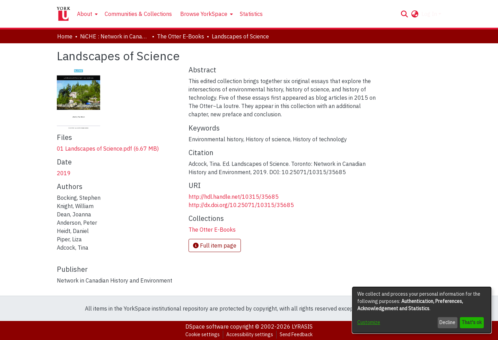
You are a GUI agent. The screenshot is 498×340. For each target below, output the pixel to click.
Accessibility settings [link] (249, 334)
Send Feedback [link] (296, 334)
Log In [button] (429, 13)
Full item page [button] (214, 245)
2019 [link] (64, 173)
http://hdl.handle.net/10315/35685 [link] (234, 196)
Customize (368, 322)
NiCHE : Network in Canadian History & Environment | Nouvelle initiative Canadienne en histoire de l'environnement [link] (114, 36)
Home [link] (64, 36)
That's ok (472, 322)
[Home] (63, 14)
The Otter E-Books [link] (180, 36)
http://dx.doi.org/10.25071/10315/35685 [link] (241, 205)
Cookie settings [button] (202, 334)
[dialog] (421, 310)
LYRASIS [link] (302, 326)
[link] (108, 148)
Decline (447, 322)
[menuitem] (87, 14)
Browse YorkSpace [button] (203, 13)
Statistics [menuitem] (251, 13)
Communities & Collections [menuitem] (138, 13)
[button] (404, 14)
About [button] (84, 13)
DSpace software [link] (207, 326)
